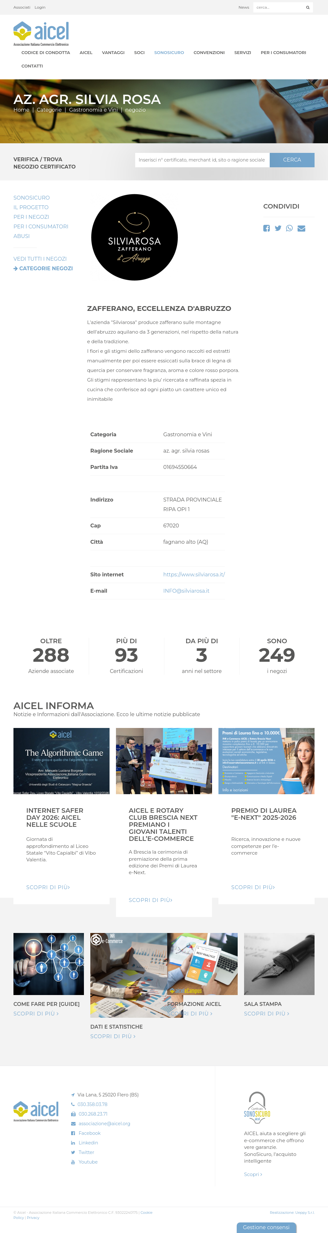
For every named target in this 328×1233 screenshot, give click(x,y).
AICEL (86, 52)
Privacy (33, 1217)
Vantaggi (113, 52)
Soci (139, 52)
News (244, 7)
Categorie (49, 110)
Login (40, 7)
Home (21, 110)
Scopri (253, 1174)
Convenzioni (209, 52)
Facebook (90, 1133)
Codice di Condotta (45, 52)
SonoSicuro (169, 52)
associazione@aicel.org (104, 1123)
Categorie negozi (46, 268)
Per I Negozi (31, 217)
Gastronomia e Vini (93, 110)
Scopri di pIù (48, 887)
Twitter (86, 1152)
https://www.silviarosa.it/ (194, 575)
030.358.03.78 (93, 1104)
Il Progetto (31, 207)
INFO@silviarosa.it (186, 591)
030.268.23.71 (93, 1114)
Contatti (32, 65)
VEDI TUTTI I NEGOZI (40, 259)
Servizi (242, 52)
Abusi (21, 236)
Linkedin (88, 1143)
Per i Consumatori (283, 52)
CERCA (292, 160)
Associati (21, 7)
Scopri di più (36, 1014)
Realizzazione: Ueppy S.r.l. (292, 1212)
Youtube (88, 1162)
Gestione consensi (266, 1227)
